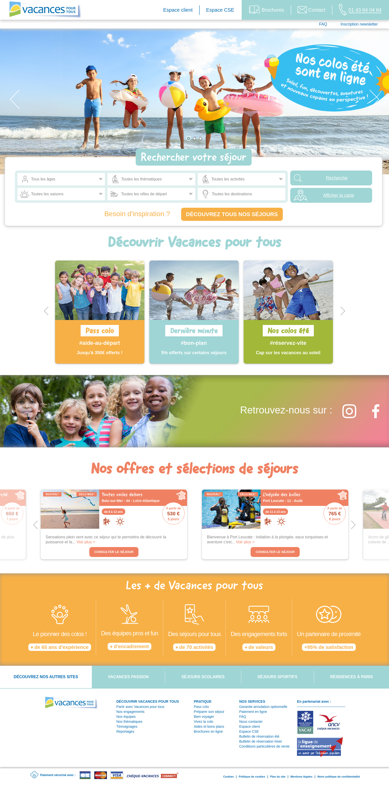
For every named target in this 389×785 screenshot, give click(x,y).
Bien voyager (204, 717)
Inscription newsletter (359, 24)
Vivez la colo (203, 722)
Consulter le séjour (113, 552)
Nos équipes (126, 717)
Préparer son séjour (209, 712)
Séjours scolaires (203, 677)
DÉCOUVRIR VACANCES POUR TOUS (147, 701)
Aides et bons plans (209, 726)
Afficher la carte (338, 195)
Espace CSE (220, 10)
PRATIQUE (202, 701)
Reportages (125, 731)
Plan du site (278, 776)
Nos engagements (130, 712)
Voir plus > (86, 542)
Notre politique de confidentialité (338, 776)
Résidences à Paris (351, 677)
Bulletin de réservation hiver (260, 741)
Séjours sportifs (277, 677)
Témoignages (126, 726)
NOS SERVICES (252, 701)
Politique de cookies (252, 776)
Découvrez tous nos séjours (232, 214)
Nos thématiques (129, 722)
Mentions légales (302, 776)
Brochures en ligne (208, 731)
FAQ (323, 24)
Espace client (178, 10)
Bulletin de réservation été (259, 736)
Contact (311, 9)
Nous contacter (250, 722)
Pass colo (201, 707)
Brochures (266, 9)
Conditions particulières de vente (264, 746)
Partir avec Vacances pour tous (140, 707)
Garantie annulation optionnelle (263, 707)
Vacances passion (128, 677)
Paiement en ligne (253, 712)
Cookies (228, 776)
